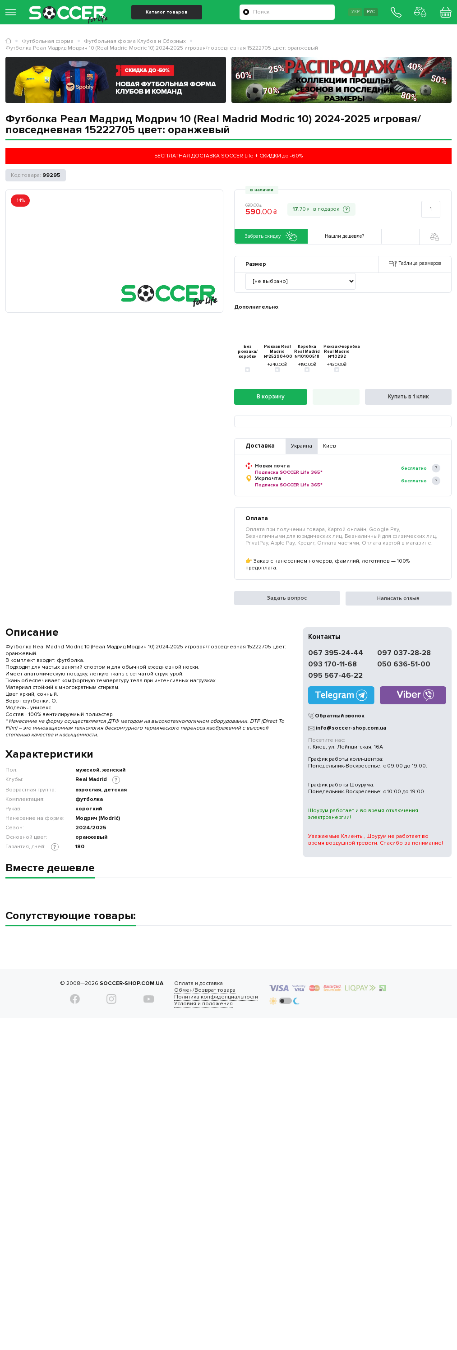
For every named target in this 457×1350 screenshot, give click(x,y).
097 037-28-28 (404, 653)
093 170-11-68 (332, 665)
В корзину (271, 397)
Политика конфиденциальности (204, 997)
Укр (338, 16)
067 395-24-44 (335, 653)
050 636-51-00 (403, 665)
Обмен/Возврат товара (192, 991)
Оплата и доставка (186, 984)
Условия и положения (191, 1004)
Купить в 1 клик (408, 397)
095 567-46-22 (335, 676)
